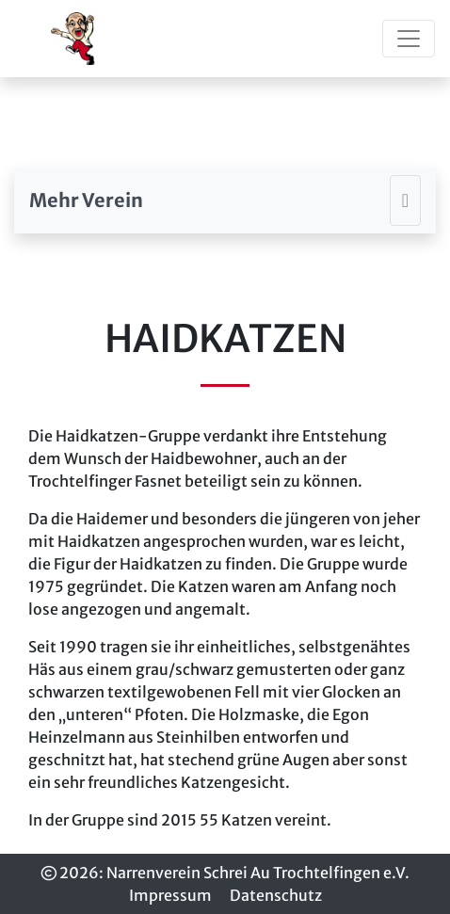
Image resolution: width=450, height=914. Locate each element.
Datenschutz (276, 895)
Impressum (170, 895)
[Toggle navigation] (408, 38)
